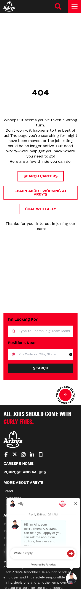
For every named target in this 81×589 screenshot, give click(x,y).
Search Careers (41, 176)
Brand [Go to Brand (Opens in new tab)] (8, 491)
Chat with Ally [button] (40, 209)
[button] (70, 354)
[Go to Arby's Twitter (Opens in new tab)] (14, 455)
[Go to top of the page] (65, 395)
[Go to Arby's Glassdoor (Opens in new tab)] (40, 454)
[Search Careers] (58, 6)
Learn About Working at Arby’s (40, 192)
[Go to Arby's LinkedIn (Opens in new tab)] (32, 454)
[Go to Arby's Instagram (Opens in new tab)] (23, 454)
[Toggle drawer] (74, 6)
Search (40, 368)
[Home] (9, 6)
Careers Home (18, 463)
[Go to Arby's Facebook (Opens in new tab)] (6, 454)
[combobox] (41, 354)
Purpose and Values (24, 472)
